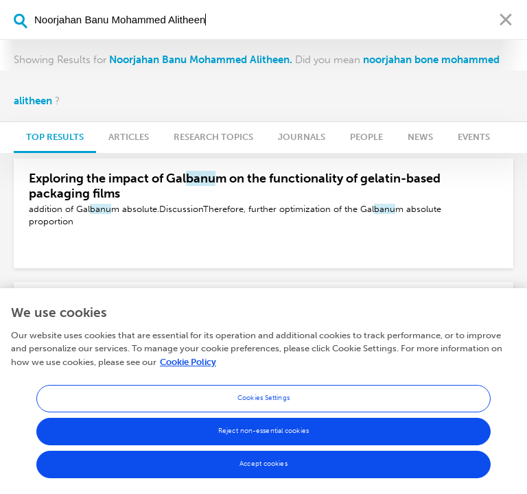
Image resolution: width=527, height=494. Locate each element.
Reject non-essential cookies (263, 434)
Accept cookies (263, 467)
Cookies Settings (263, 401)
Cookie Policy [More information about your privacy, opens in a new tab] (188, 365)
